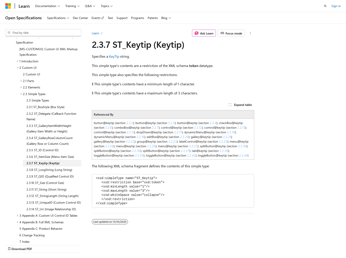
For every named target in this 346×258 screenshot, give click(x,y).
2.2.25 (223, 141)
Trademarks (300, 244)
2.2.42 (191, 155)
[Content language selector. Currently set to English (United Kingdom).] (27, 244)
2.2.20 (184, 137)
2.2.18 (140, 137)
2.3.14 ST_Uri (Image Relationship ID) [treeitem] (51, 181)
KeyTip (114, 56)
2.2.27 (193, 146)
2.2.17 (178, 132)
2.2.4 (213, 123)
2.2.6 (108, 127)
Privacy (256, 244)
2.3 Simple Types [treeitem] (37, 72)
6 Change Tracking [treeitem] (32, 207)
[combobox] (43, 32)
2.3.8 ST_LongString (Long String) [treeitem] (49, 141)
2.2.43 (139, 155)
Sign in (336, 6)
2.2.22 (130, 141)
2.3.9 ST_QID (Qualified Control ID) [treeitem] (50, 148)
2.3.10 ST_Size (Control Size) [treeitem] (45, 154)
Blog (220, 244)
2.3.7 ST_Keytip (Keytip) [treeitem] (43, 135)
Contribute (238, 244)
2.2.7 (155, 127)
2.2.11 (130, 132)
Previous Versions (200, 244)
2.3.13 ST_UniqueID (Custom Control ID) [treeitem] (53, 174)
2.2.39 (224, 151)
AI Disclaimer (174, 244)
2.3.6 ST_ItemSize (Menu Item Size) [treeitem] (50, 128)
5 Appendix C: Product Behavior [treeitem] (40, 200)
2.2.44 (243, 155)
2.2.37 (185, 151)
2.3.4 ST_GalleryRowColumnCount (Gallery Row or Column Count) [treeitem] (49, 112)
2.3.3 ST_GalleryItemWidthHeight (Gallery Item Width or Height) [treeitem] (48, 100)
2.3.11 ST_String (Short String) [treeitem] (46, 161)
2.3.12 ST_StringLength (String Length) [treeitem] (52, 167)
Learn (95, 33)
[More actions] (250, 33)
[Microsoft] (8, 6)
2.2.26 (151, 146)
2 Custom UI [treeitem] (31, 46)
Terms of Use (278, 244)
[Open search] (325, 6)
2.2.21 (227, 137)
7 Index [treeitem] (24, 213)
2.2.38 (242, 146)
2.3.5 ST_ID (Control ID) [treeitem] (42, 122)
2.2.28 (109, 146)
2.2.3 (171, 123)
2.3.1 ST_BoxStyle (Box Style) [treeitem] (45, 78)
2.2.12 (198, 127)
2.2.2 (129, 123)
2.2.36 (136, 151)
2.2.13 (241, 127)
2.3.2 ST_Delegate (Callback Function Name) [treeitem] (51, 88)
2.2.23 (172, 141)
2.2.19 (231, 132)
